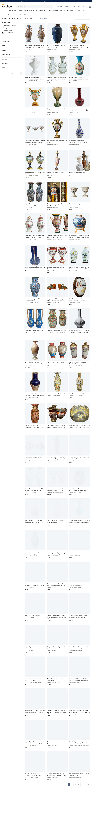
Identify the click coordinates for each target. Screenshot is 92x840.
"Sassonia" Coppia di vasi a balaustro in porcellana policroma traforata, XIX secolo (35, 711)
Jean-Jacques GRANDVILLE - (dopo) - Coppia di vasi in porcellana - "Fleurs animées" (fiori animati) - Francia (35, 46)
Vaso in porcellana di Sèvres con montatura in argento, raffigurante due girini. (35, 395)
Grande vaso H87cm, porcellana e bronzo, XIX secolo (56, 173)
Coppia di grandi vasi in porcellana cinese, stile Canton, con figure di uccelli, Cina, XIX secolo (78, 616)
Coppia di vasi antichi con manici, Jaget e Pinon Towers (34, 331)
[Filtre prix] (21, 73)
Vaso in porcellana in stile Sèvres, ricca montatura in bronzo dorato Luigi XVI (34, 110)
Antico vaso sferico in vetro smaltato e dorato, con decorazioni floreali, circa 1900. (79, 426)
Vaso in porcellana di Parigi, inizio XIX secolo (57, 141)
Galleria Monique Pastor (53, 207)
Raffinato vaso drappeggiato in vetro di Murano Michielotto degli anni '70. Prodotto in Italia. (57, 553)
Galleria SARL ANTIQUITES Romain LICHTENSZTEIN (37, 269)
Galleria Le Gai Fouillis (74, 334)
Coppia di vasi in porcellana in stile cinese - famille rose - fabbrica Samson (34, 236)
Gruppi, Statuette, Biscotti (10, 28)
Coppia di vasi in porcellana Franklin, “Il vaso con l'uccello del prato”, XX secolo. (79, 268)
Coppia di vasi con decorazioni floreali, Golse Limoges (77, 363)
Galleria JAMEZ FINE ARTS (31, 81)
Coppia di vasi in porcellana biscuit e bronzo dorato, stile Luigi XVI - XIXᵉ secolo (57, 490)
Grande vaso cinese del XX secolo (56, 393)
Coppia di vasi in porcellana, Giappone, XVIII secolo (77, 584)
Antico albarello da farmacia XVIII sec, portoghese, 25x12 (79, 774)
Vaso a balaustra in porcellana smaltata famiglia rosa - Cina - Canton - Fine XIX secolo (33, 680)
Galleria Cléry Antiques (30, 460)
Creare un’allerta (44, 18)
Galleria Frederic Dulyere (75, 207)
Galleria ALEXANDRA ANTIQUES (55, 492)
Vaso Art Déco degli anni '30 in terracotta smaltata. (33, 299)
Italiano (67, 6)
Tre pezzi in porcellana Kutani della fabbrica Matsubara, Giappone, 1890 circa (57, 426)
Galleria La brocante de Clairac (76, 555)
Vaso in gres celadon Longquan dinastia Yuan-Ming (33, 553)
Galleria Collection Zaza (75, 682)
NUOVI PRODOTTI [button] (12, 10)
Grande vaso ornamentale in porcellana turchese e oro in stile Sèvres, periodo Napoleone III (78, 78)
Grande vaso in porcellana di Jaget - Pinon (57, 743)
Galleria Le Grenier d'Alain (53, 714)
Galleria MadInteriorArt (52, 555)
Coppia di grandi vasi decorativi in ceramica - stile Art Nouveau (56, 109)
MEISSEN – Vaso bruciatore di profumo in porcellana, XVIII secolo (34, 78)
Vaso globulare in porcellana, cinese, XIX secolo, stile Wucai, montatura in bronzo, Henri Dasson (79, 236)
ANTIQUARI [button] (81, 10)
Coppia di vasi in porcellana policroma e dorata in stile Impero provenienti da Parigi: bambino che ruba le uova (78, 46)
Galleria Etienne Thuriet (74, 239)
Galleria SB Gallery (73, 270)
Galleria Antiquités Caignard (31, 777)
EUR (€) (59, 6)
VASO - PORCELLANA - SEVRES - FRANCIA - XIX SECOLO (56, 46)
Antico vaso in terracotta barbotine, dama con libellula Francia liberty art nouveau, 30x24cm (79, 711)
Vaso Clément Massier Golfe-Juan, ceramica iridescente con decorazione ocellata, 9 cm (79, 680)
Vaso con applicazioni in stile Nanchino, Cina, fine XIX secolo (33, 774)
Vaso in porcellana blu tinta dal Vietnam (77, 553)
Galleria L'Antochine (74, 112)
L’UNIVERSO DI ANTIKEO (69, 10)
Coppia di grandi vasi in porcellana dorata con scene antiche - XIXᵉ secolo (34, 743)
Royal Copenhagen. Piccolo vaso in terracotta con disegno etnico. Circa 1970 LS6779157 (56, 458)
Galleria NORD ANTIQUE (31, 714)
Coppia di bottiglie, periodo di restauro (33, 458)
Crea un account (80, 6)
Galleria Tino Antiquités (52, 81)
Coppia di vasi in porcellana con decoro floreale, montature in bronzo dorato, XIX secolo (57, 774)
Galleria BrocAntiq (51, 270)
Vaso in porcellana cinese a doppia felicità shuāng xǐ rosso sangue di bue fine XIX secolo (79, 110)
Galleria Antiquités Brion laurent (76, 460)
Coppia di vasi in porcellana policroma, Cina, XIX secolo (32, 204)
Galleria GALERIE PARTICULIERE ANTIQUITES (80, 745)
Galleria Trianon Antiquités (53, 175)
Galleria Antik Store (74, 429)
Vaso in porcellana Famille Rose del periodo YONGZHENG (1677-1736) (34, 521)
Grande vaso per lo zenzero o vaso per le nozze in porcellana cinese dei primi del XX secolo (34, 585)
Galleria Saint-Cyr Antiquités (76, 365)
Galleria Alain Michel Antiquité (32, 429)
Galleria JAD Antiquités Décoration (33, 682)
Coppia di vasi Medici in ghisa (77, 172)
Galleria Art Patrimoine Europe (76, 174)
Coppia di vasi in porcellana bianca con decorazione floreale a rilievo (56, 78)
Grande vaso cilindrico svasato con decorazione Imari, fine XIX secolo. (56, 711)
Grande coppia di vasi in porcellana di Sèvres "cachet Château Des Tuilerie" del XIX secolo (35, 173)
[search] (34, 6)
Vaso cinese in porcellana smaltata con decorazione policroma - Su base (35, 426)
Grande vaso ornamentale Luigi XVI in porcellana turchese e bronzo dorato (79, 521)
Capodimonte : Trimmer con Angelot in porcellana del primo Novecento (35, 141)
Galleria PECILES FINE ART (53, 302)
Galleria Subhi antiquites (30, 745)
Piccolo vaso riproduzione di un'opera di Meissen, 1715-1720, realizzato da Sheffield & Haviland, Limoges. (79, 331)
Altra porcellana (8, 30)
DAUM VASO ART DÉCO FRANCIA (35, 267)
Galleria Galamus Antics (52, 144)
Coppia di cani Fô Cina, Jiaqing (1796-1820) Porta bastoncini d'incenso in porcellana (57, 300)
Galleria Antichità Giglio (30, 207)
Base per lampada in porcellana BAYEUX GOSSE (55, 204)
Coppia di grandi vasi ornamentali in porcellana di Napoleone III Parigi (34, 489)
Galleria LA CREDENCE (52, 429)
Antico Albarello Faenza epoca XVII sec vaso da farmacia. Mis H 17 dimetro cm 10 (78, 648)
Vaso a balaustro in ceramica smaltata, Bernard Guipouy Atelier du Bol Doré (35, 363)
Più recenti (78, 18)
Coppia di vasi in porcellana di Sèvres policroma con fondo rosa (57, 236)
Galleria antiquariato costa (75, 650)
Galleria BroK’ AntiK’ (52, 49)
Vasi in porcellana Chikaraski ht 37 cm (56, 363)
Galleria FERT (28, 49)
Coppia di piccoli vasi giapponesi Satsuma (33, 648)
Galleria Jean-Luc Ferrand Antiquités (55, 460)
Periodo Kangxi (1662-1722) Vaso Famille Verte (55, 679)
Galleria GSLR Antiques (74, 49)
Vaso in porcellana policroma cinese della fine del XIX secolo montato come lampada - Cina (79, 458)
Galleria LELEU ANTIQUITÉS (31, 175)
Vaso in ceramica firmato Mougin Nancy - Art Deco (33, 616)
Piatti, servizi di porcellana (10, 25)
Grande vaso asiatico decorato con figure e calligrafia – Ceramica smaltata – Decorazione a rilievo (78, 300)
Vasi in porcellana (8, 32)
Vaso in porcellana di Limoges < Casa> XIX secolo (55, 521)
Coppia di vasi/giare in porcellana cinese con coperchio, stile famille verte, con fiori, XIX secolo (56, 616)
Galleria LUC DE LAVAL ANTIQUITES (56, 619)
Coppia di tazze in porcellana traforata (77, 204)
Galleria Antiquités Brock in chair (32, 334)
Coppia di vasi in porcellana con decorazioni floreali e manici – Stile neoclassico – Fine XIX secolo (56, 268)
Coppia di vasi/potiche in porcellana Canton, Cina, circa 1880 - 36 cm (56, 331)
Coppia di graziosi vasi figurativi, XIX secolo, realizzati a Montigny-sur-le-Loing (79, 743)
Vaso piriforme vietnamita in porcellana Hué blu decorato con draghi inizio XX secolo (78, 141)
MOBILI (21, 10)
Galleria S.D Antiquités (52, 524)
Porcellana (6, 22)
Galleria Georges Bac (52, 745)
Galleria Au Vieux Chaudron (31, 302)
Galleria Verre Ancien (30, 619)
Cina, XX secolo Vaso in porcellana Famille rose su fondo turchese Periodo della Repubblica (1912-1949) (79, 490)
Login (73, 6)
